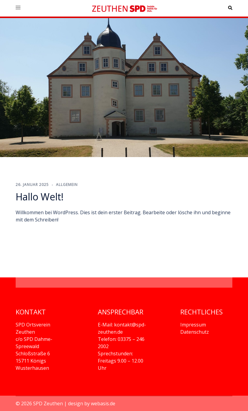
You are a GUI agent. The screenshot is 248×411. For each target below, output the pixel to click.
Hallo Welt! (40, 196)
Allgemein (67, 184)
